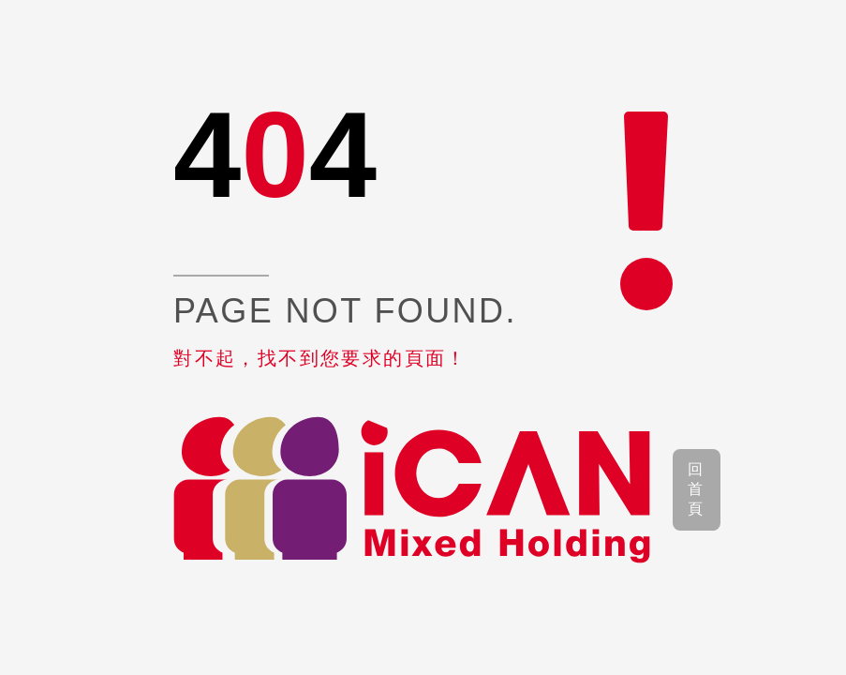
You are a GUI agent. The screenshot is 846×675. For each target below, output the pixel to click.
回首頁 (696, 489)
